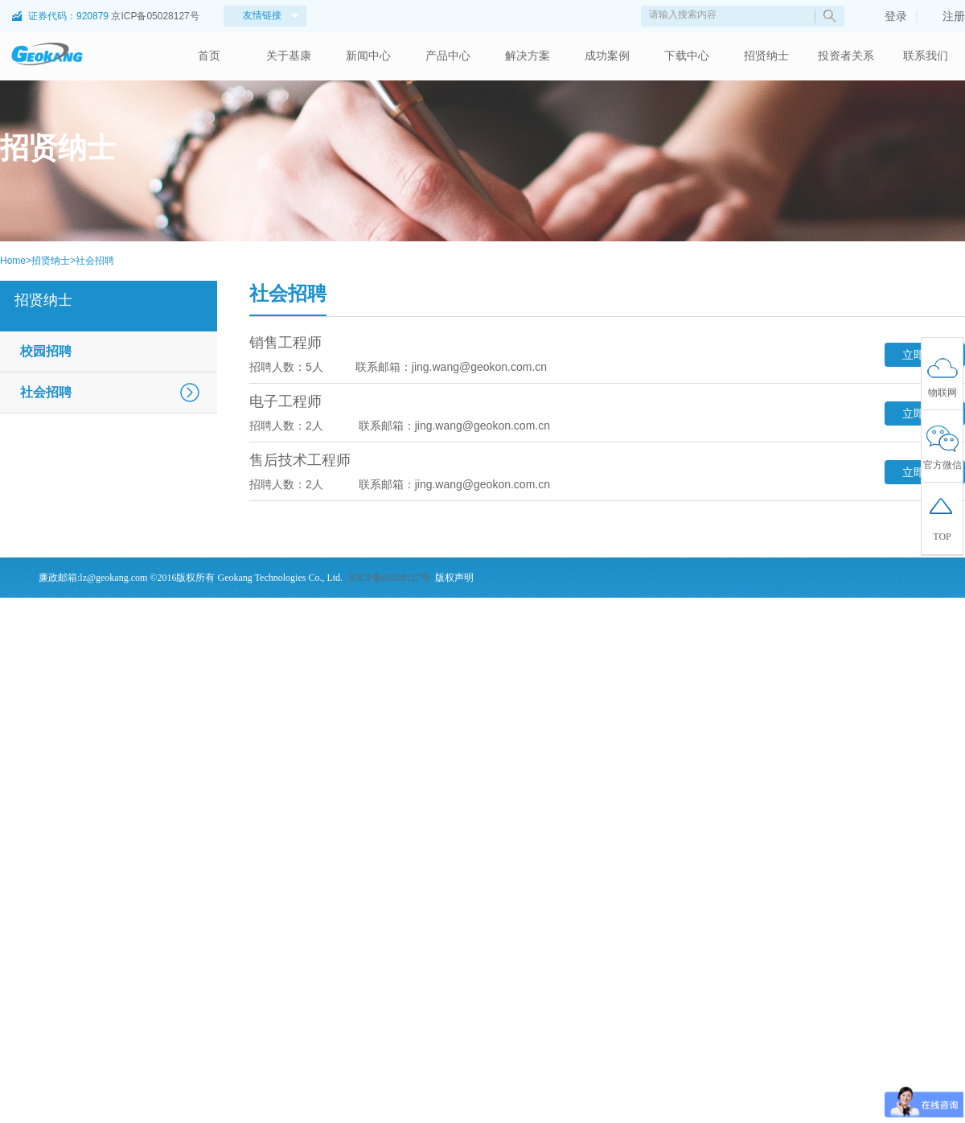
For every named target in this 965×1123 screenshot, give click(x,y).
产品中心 (447, 56)
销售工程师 (285, 343)
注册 (945, 16)
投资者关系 (846, 56)
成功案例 (607, 56)
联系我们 (925, 56)
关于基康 (288, 56)
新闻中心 (368, 56)
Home (13, 260)
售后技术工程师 (300, 460)
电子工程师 (285, 401)
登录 (887, 16)
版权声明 (454, 577)
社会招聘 (95, 260)
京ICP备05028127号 (155, 16)
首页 (209, 56)
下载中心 (686, 56)
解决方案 (527, 56)
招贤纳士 (766, 56)
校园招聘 (46, 351)
